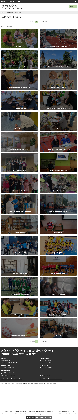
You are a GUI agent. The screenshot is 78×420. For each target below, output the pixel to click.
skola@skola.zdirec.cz (9, 405)
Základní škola (9, 12)
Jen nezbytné (39, 417)
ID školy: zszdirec (11, 408)
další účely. (71, 411)
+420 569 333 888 (9, 397)
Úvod (2, 12)
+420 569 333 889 (47, 392)
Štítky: (3, 26)
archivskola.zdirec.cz (51, 408)
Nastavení (48, 417)
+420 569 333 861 (9, 402)
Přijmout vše (30, 417)
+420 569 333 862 (47, 390)
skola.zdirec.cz (46, 405)
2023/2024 (10, 26)
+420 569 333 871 (47, 397)
